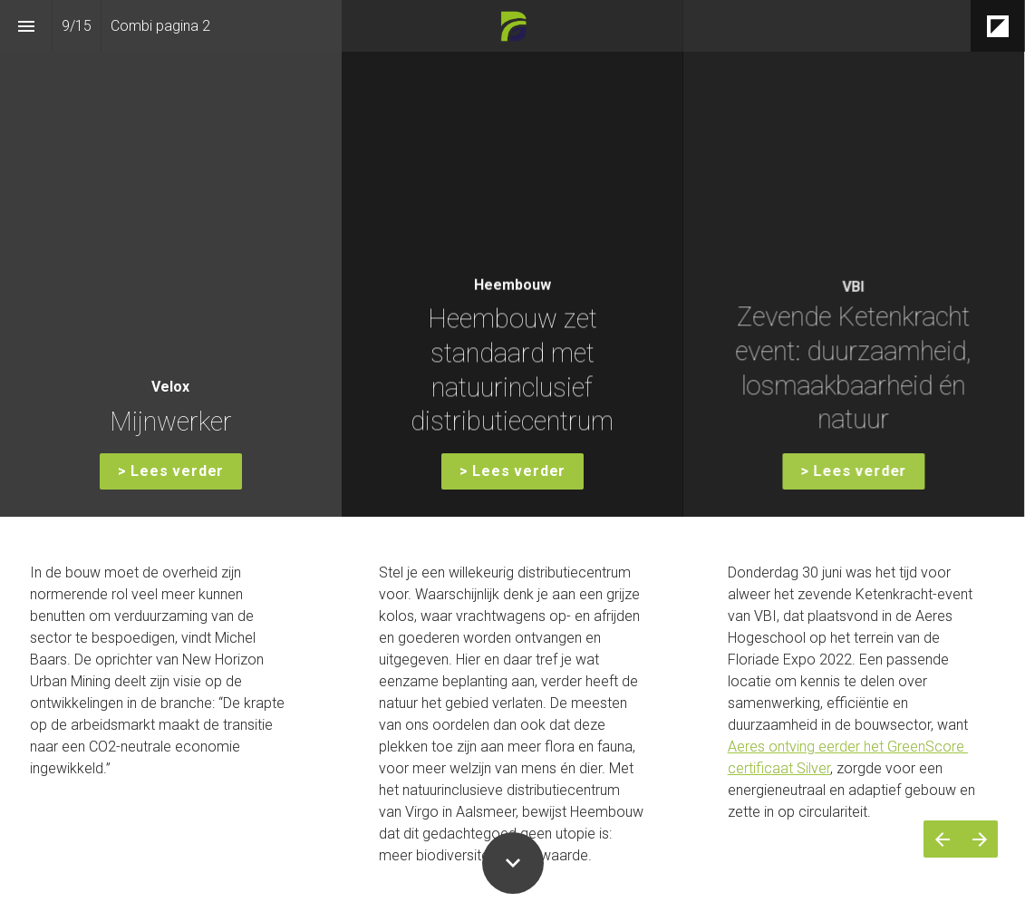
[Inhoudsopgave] (26, 26)
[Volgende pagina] (979, 839)
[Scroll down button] (513, 863)
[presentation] (512, 258)
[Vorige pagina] (942, 839)
